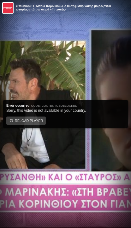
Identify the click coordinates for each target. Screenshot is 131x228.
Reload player (29, 121)
